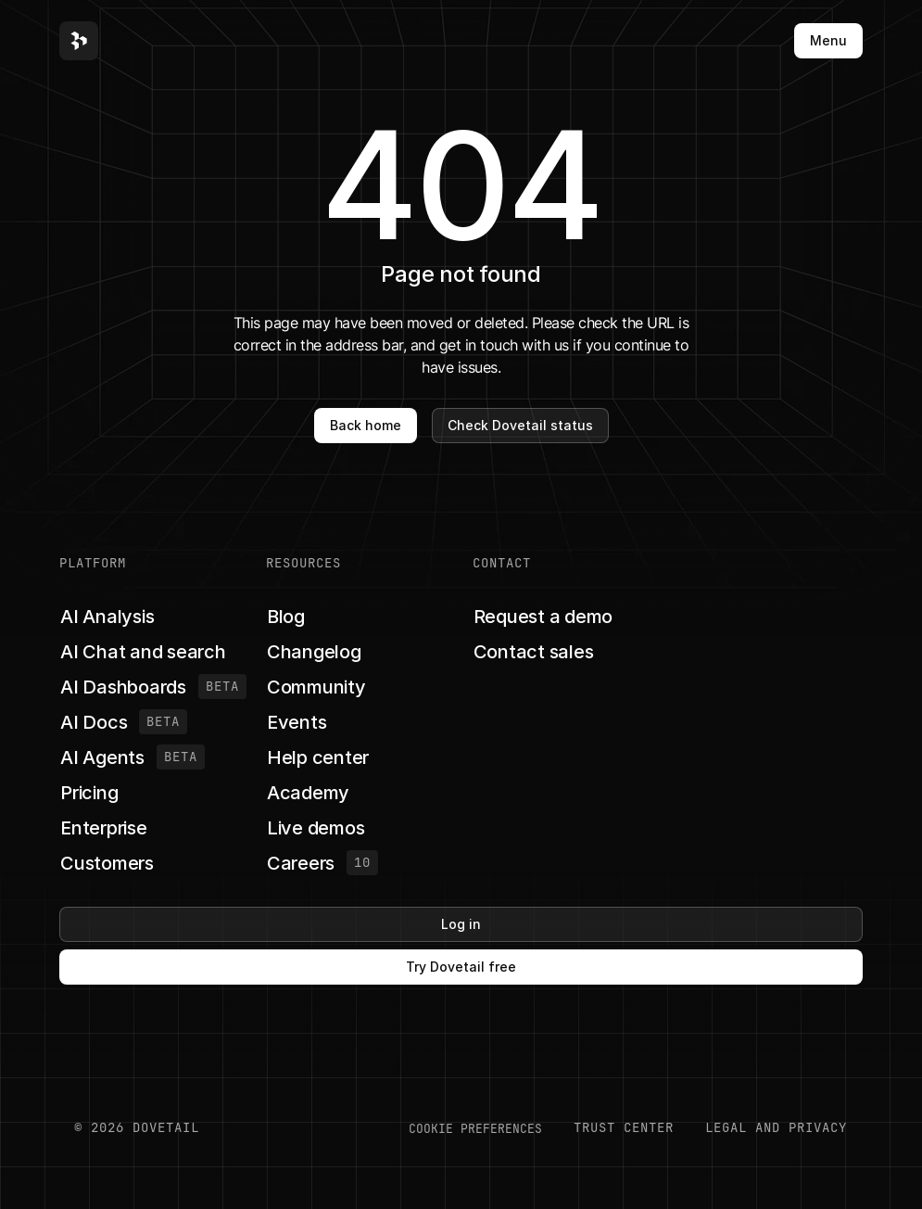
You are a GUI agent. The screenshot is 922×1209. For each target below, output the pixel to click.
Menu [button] (828, 40)
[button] (78, 40)
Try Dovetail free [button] (461, 966)
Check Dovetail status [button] (520, 425)
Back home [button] (365, 425)
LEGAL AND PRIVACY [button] (776, 1127)
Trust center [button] (624, 1127)
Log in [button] (461, 924)
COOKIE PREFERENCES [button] (475, 1128)
